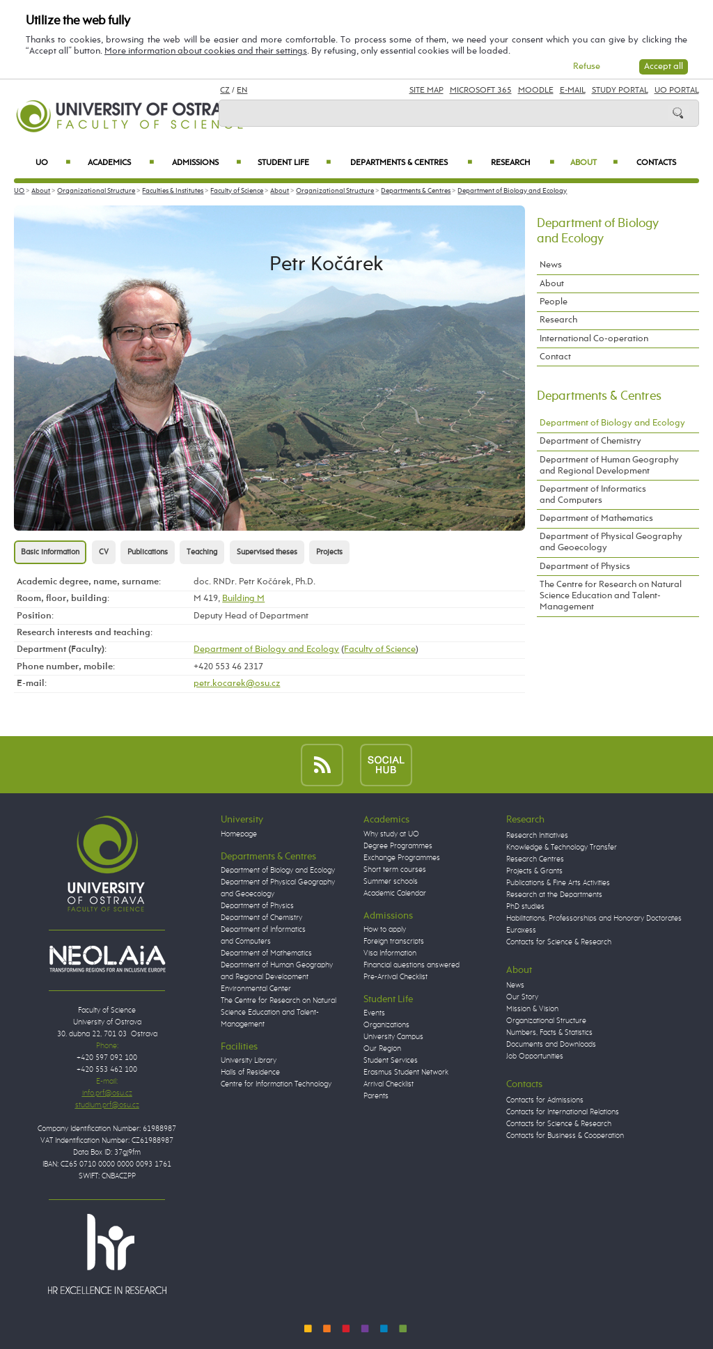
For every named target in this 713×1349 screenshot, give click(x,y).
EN (242, 90)
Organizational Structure (96, 190)
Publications (147, 552)
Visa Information (389, 953)
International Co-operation (594, 338)
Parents (376, 1096)
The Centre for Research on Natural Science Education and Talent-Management (611, 595)
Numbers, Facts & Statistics (549, 1033)
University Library (248, 1060)
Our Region (382, 1049)
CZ (225, 90)
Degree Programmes (397, 846)
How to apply (384, 930)
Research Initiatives (537, 836)
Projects (329, 552)
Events (374, 1013)
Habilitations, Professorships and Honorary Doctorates (594, 918)
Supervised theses (267, 552)
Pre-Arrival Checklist (395, 977)
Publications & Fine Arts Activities (558, 883)
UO (53, 163)
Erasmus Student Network (405, 1072)
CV (104, 552)
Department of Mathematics (596, 518)
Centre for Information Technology (276, 1084)
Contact (555, 356)
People (553, 301)
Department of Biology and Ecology (512, 190)
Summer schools (390, 882)
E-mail (573, 90)
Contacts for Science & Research (558, 942)
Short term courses (394, 870)
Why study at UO (391, 834)
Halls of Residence (250, 1072)
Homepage (239, 834)
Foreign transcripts (393, 941)
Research (522, 163)
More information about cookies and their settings (205, 51)
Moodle (536, 90)
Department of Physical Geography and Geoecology (611, 542)
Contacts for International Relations (562, 1112)
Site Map (426, 90)
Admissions (207, 163)
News (551, 265)
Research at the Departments (554, 895)
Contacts (656, 163)
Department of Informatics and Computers (593, 495)
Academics (121, 163)
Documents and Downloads (551, 1044)
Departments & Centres (411, 163)
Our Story (522, 997)
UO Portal (677, 90)
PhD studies (525, 907)
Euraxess (521, 930)
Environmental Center (256, 989)
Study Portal (620, 90)
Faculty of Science (236, 190)
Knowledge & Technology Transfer (561, 847)
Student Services (390, 1060)
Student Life (294, 163)
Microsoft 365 (481, 90)
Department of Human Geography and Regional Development (609, 465)
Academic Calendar (394, 893)
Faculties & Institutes (172, 190)
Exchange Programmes (401, 858)
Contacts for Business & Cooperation (565, 1136)
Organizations (386, 1025)
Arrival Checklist (388, 1084)
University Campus (393, 1037)
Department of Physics (585, 566)
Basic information (50, 552)
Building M (243, 598)
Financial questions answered (411, 965)
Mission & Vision (532, 1009)
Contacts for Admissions (544, 1100)
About (594, 163)
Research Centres (535, 859)
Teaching (202, 552)
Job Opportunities (534, 1056)
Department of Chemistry (590, 441)
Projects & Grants (534, 871)
